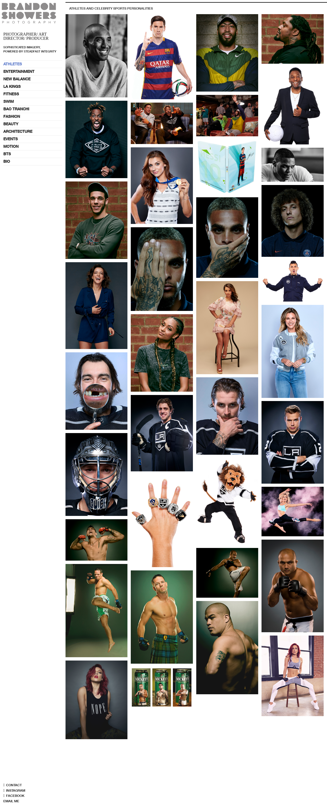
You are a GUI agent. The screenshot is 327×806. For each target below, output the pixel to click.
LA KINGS (12, 86)
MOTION (11, 146)
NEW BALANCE (16, 79)
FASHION (11, 116)
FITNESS (11, 94)
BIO (6, 161)
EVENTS (10, 139)
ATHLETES (12, 64)
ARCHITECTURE (17, 131)
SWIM (8, 101)
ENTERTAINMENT (18, 71)
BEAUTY (10, 124)
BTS (7, 154)
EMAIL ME (11, 801)
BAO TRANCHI (16, 109)
